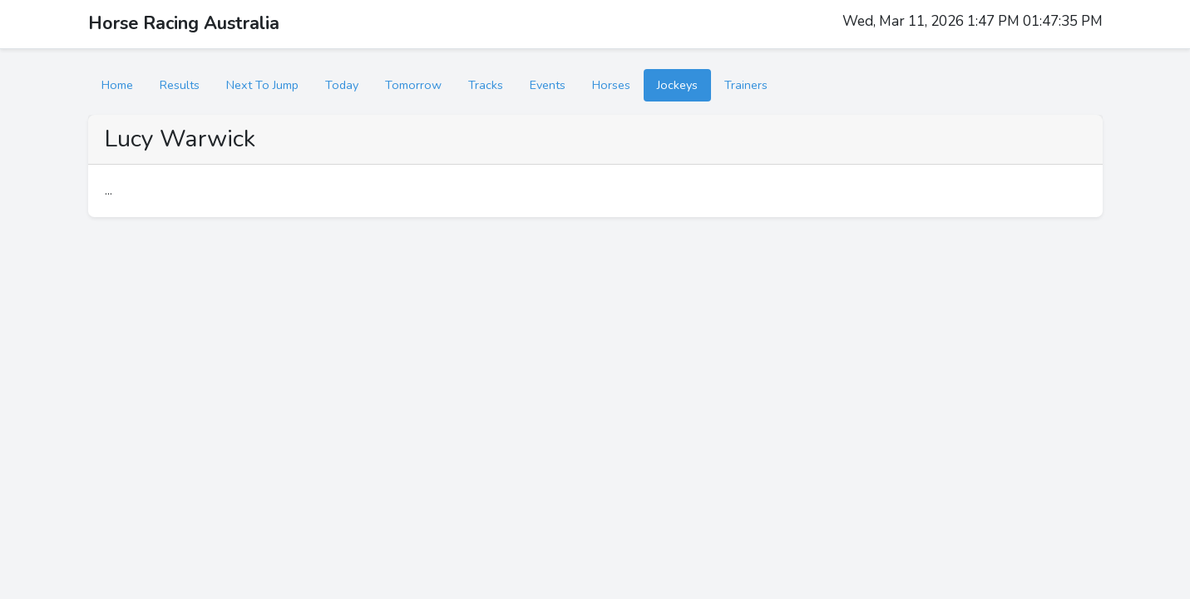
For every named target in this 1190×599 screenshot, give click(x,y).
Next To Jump (262, 85)
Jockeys (677, 85)
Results (180, 85)
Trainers (746, 85)
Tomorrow (413, 85)
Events (547, 85)
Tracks (485, 85)
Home (117, 85)
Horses (611, 85)
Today (341, 85)
